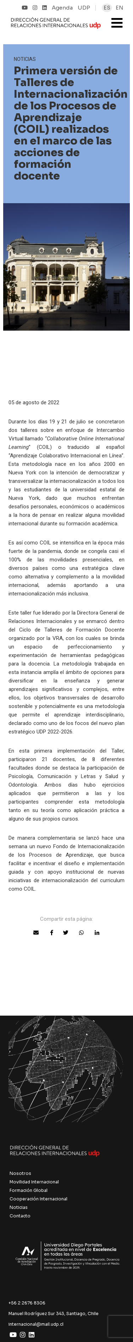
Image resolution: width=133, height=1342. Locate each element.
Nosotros (20, 1173)
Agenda (62, 7)
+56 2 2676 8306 (27, 1303)
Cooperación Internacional (38, 1198)
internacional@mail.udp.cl (36, 1324)
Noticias (19, 1207)
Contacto (20, 1215)
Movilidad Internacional (34, 1181)
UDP (84, 7)
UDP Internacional (56, 26)
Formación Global (29, 1190)
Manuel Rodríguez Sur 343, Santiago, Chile (54, 1313)
